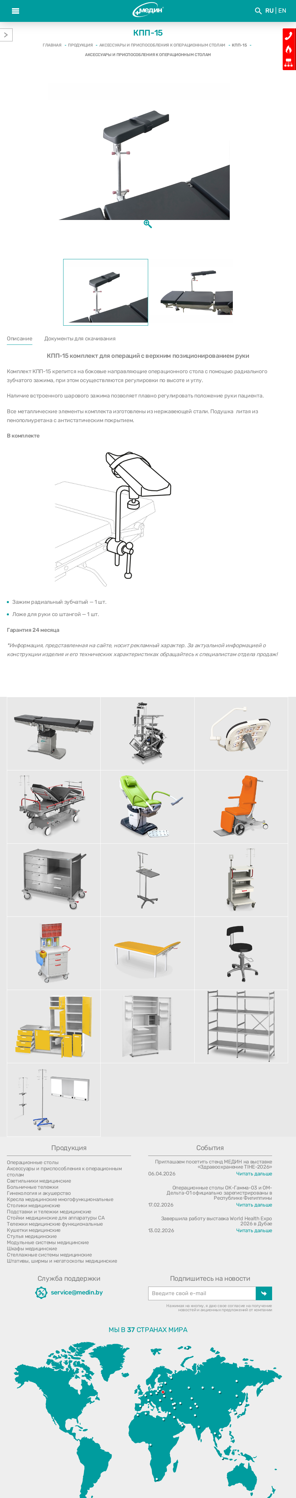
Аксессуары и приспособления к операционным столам (64, 1171)
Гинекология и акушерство (39, 1193)
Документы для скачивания (79, 338)
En (282, 10)
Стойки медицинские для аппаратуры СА (55, 1218)
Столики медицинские (33, 1205)
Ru (269, 10)
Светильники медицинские (39, 1181)
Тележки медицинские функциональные (55, 1224)
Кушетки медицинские (33, 1230)
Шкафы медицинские (32, 1249)
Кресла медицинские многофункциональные (60, 1199)
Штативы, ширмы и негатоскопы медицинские (62, 1261)
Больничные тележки (32, 1187)
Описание (19, 338)
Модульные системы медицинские (48, 1242)
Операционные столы (32, 1162)
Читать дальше (254, 1174)
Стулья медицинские (31, 1236)
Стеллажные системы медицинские (49, 1255)
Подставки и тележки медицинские (49, 1212)
